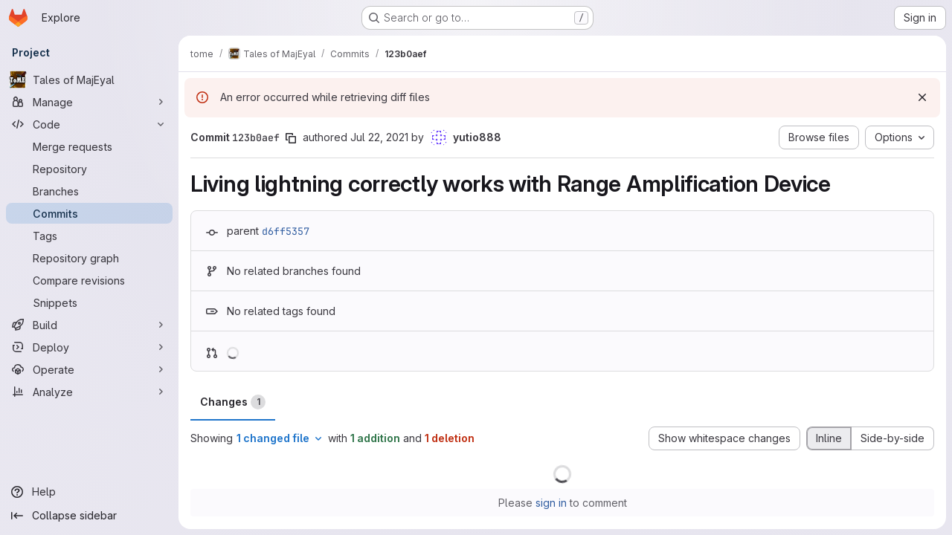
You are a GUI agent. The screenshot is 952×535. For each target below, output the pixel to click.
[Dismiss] (922, 97)
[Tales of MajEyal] (89, 79)
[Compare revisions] (89, 280)
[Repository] (89, 168)
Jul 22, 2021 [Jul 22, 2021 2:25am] (379, 137)
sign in (551, 502)
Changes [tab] (233, 402)
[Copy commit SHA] (291, 138)
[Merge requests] (89, 146)
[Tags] (89, 235)
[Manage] (89, 101)
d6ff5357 (285, 231)
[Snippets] (89, 302)
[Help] (89, 492)
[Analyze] (89, 391)
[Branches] (89, 191)
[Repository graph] (89, 257)
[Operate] (89, 369)
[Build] (89, 324)
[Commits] (89, 213)
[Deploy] (89, 347)
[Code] (89, 124)
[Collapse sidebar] (89, 515)
